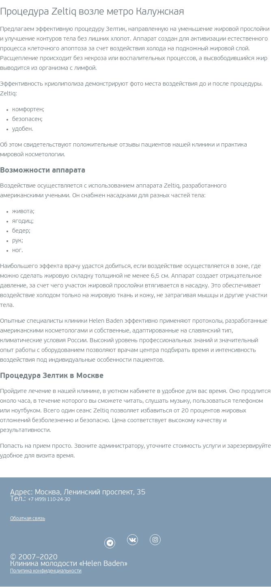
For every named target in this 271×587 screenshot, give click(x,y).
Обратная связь (27, 518)
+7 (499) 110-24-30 (49, 499)
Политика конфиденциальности (46, 571)
